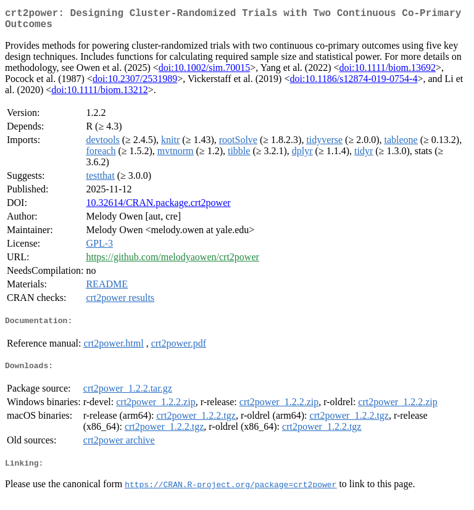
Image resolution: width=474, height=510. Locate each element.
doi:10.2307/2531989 (135, 83)
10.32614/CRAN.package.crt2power (158, 207)
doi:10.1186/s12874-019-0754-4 (353, 83)
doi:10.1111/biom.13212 (99, 94)
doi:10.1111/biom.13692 (387, 72)
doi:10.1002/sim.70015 (204, 72)
